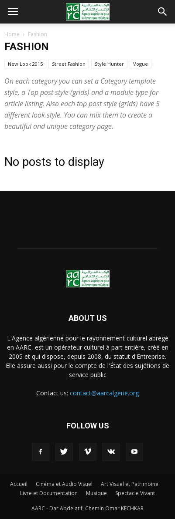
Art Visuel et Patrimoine (129, 484)
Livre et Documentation (49, 493)
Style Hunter (109, 64)
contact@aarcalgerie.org (104, 393)
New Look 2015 (25, 64)
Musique (96, 493)
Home (12, 34)
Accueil (18, 484)
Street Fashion (69, 64)
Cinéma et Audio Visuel (64, 484)
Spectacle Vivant (135, 493)
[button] (163, 12)
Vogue (140, 64)
